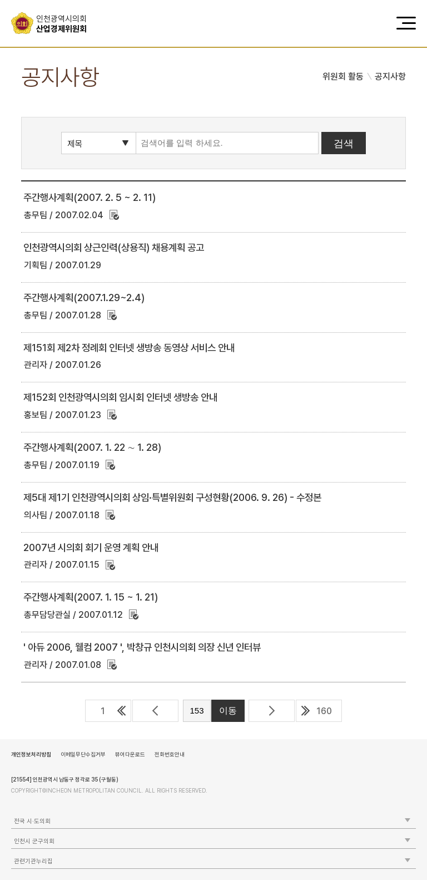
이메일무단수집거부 (83, 754)
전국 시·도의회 (32, 821)
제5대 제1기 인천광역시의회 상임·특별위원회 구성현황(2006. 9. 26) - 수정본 (172, 497)
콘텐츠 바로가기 (28, 0)
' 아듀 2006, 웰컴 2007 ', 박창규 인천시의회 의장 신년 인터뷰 (142, 647)
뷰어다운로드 (130, 754)
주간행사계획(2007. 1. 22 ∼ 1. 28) (92, 447)
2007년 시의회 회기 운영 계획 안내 (90, 547)
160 (324, 711)
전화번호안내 (170, 754)
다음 (272, 711)
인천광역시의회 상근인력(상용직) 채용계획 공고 (113, 247)
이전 (155, 711)
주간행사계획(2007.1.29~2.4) (84, 297)
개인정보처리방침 (31, 754)
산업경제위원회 (65, 24)
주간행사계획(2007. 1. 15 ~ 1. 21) (90, 597)
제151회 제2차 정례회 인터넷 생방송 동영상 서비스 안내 (129, 347)
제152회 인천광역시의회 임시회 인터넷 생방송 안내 (120, 397)
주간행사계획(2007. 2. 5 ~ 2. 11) (89, 197)
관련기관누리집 (33, 861)
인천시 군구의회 (34, 841)
